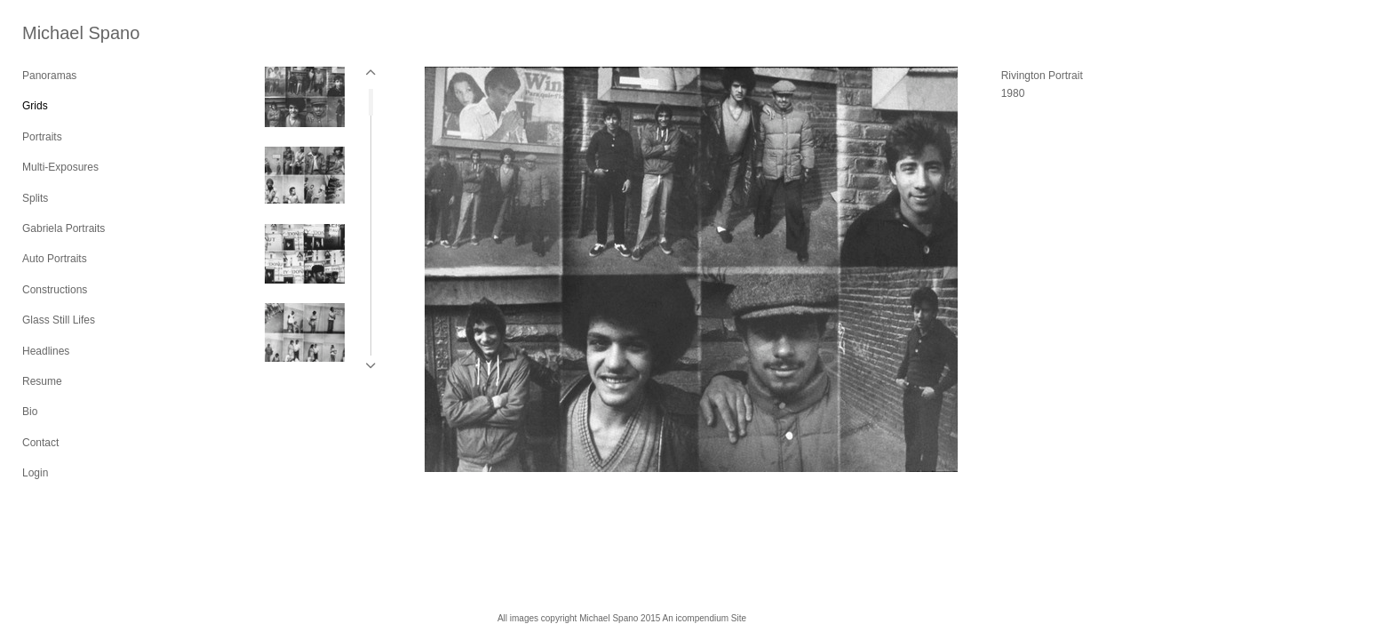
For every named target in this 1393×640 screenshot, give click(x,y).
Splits (35, 198)
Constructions (54, 290)
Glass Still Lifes (58, 320)
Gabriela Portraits (63, 228)
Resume (42, 381)
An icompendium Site (705, 618)
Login (35, 473)
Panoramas (49, 75)
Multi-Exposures (60, 167)
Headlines (45, 351)
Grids (35, 106)
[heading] (66, 33)
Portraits (42, 137)
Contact (40, 442)
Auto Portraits (54, 258)
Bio (29, 411)
